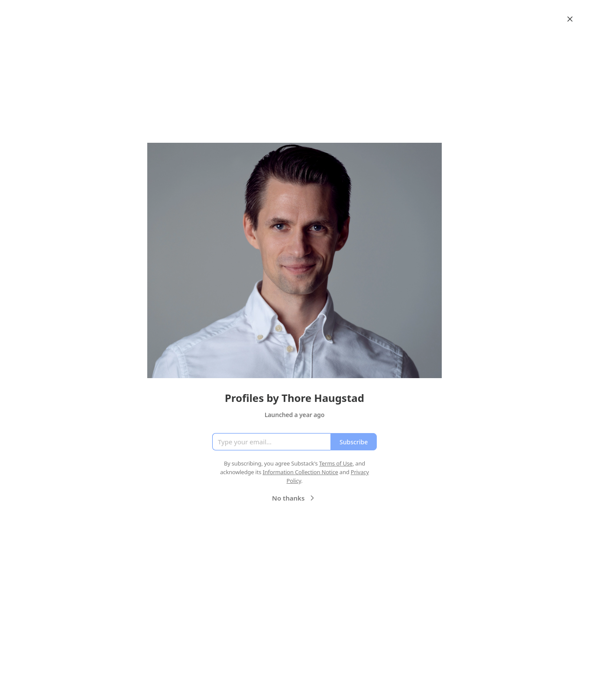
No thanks (294, 498)
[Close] (570, 19)
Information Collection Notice (300, 472)
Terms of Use (336, 463)
